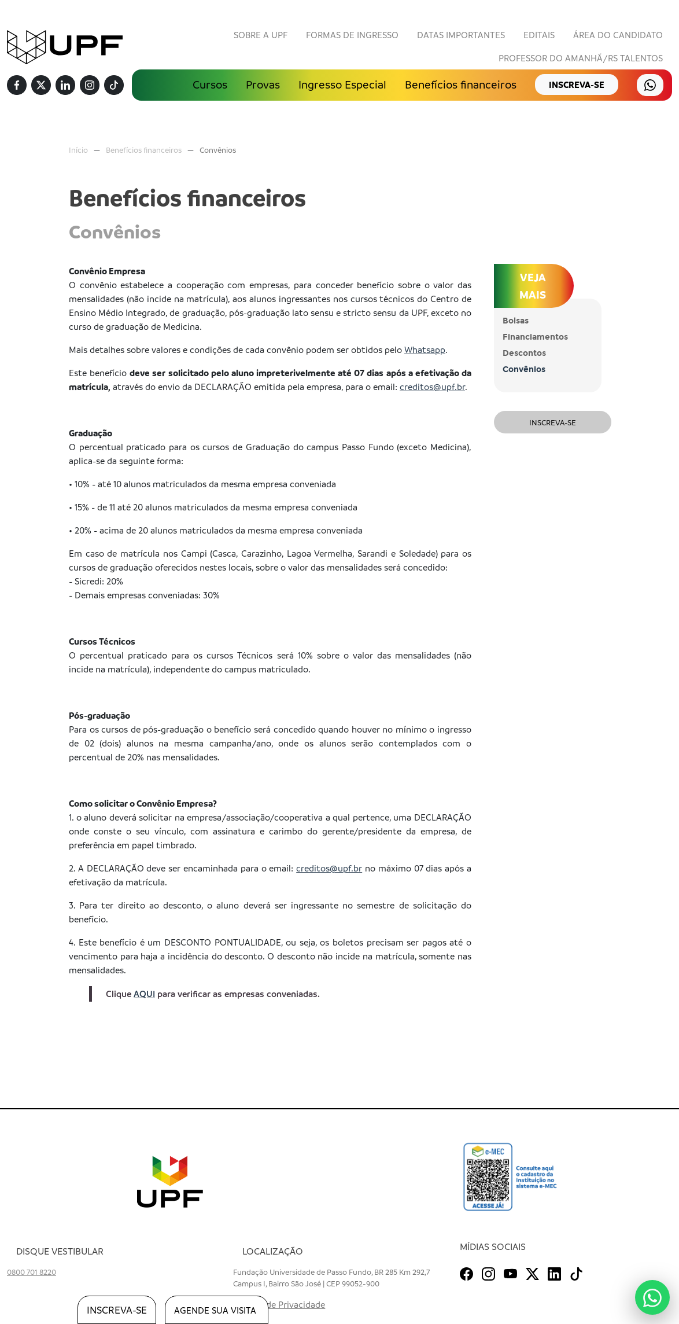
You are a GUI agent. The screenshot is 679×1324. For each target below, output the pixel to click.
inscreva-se (576, 84)
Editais (539, 35)
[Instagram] (89, 85)
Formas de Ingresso (352, 35)
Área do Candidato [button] (618, 35)
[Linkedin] (65, 85)
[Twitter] (41, 85)
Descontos (524, 353)
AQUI (144, 993)
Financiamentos (535, 337)
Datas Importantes (461, 35)
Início (78, 150)
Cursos (210, 84)
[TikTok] (114, 85)
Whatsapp (424, 349)
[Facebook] (17, 85)
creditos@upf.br (432, 386)
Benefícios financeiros (460, 84)
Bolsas (516, 321)
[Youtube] (510, 1272)
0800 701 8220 (31, 1272)
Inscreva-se (552, 422)
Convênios (218, 150)
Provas (263, 84)
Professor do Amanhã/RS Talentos (581, 58)
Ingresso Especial (342, 84)
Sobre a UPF (260, 35)
